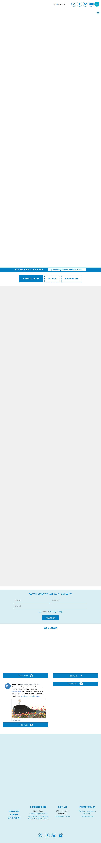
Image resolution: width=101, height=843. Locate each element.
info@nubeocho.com (62, 816)
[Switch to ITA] (60, 4)
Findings (52, 279)
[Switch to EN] (57, 4)
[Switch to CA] (64, 4)
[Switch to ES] (54, 4)
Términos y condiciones (87, 811)
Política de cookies (87, 816)
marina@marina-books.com (38, 816)
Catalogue (14, 811)
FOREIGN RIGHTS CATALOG (38, 819)
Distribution (14, 818)
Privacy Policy (55, 612)
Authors (14, 814)
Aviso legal (87, 814)
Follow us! (26, 675)
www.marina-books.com (38, 814)
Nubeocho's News (31, 279)
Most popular (71, 279)
